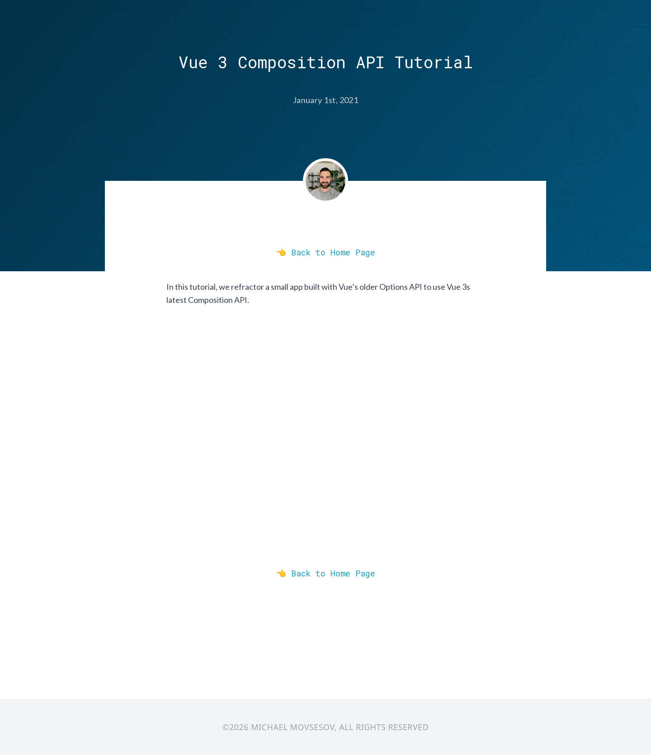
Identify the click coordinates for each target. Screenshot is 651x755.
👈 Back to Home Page (325, 252)
